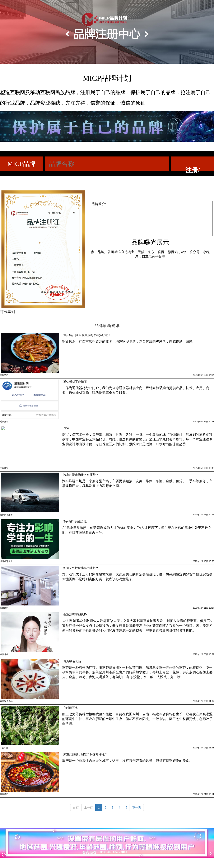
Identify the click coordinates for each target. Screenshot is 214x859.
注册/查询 (192, 169)
